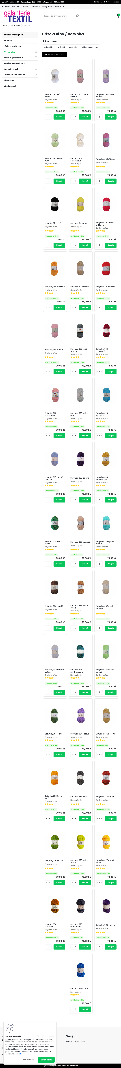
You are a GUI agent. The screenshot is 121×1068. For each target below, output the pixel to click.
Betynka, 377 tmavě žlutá (105, 861)
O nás (7, 6)
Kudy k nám (59, 6)
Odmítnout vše (28, 1060)
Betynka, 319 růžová (54, 349)
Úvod (5, 25)
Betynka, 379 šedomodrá (76, 925)
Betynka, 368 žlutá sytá (53, 797)
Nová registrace (112, 2)
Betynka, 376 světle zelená (79, 861)
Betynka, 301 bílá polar (52, 95)
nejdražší (61, 47)
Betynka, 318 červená (105, 287)
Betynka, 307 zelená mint (54, 159)
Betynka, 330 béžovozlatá (102, 478)
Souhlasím (46, 1059)
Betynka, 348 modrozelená (76, 671)
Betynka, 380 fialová (105, 925)
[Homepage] (2, 6)
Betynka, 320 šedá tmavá (78, 350)
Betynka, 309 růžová (105, 159)
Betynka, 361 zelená (54, 734)
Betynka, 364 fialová (79, 734)
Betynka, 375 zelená (54, 861)
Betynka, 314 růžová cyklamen (105, 224)
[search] (77, 16)
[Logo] (18, 16)
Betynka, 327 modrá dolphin (54, 478)
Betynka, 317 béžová (79, 287)
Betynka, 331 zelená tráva (53, 542)
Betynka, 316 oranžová (55, 287)
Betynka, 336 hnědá (54, 606)
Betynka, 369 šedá (78, 796)
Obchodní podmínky (31, 6)
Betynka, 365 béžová (105, 734)
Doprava (16, 6)
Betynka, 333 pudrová (80, 542)
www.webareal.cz (70, 1065)
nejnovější (73, 47)
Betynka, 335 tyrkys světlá (105, 542)
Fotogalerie (47, 6)
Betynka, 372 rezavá (105, 796)
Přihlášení (98, 2)
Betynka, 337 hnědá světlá (79, 606)
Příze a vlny (15, 25)
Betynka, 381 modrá (79, 988)
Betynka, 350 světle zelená (105, 671)
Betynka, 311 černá (53, 223)
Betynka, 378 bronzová (50, 925)
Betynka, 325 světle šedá (79, 414)
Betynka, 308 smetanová (76, 159)
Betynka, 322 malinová (102, 350)
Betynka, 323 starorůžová (50, 414)
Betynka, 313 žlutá (78, 223)
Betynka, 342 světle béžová (105, 607)
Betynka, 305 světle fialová (105, 95)
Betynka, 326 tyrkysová (102, 414)
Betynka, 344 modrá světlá (54, 671)
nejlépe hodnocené (89, 47)
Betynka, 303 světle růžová (79, 95)
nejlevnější (48, 47)
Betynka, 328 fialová (79, 478)
